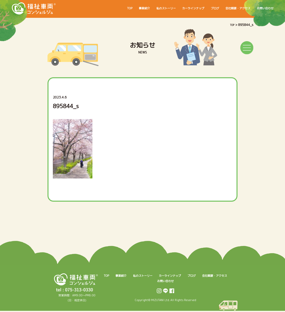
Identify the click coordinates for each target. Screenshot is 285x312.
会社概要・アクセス (232, 8)
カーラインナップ (182, 8)
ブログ (206, 8)
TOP (110, 8)
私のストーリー (151, 8)
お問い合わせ (263, 8)
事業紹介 (126, 8)
